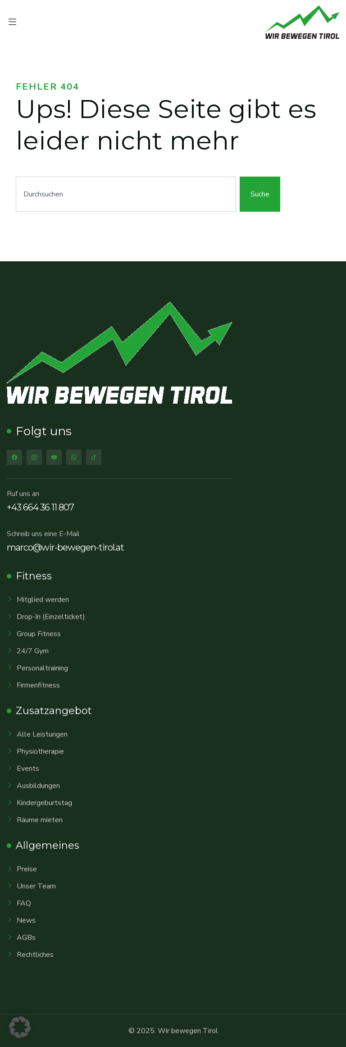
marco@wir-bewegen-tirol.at (65, 547)
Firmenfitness (38, 685)
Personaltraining (42, 668)
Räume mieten (40, 820)
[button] (20, 1027)
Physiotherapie (40, 751)
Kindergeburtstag (44, 803)
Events (28, 769)
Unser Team (36, 886)
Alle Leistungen (42, 734)
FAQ (24, 903)
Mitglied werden (43, 600)
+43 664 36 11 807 (40, 507)
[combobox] (126, 194)
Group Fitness (39, 634)
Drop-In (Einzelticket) (51, 617)
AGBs (26, 937)
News (26, 920)
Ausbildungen (38, 786)
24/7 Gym (33, 651)
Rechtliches (35, 955)
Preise (27, 869)
